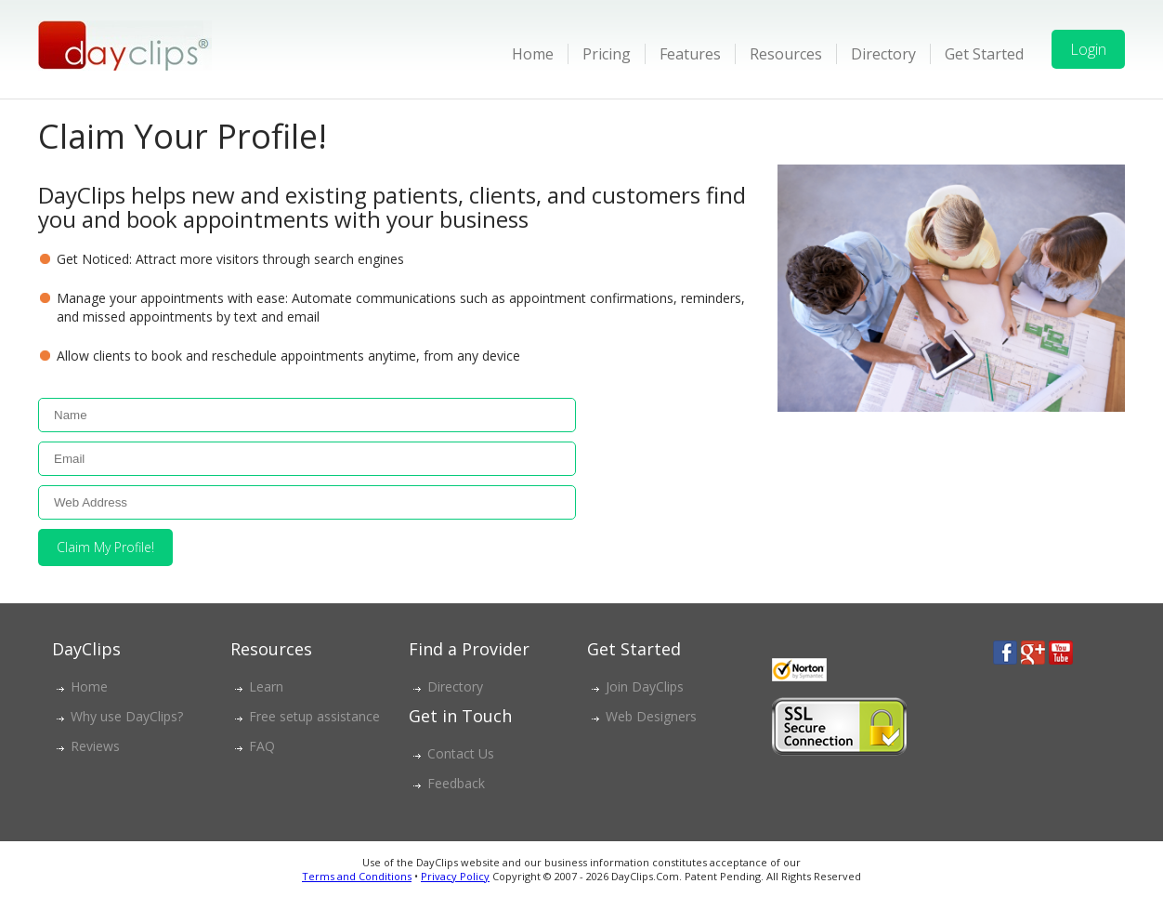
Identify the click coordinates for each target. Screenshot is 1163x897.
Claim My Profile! (105, 547)
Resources (786, 54)
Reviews (95, 746)
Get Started (984, 54)
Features (690, 54)
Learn (266, 686)
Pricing (606, 54)
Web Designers (651, 716)
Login (1088, 49)
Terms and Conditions (357, 876)
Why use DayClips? (127, 716)
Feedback (456, 783)
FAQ (262, 746)
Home (533, 54)
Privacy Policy (455, 876)
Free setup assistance (314, 716)
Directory (883, 54)
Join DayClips (645, 686)
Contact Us (460, 753)
